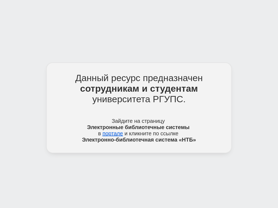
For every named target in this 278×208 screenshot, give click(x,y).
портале (112, 133)
